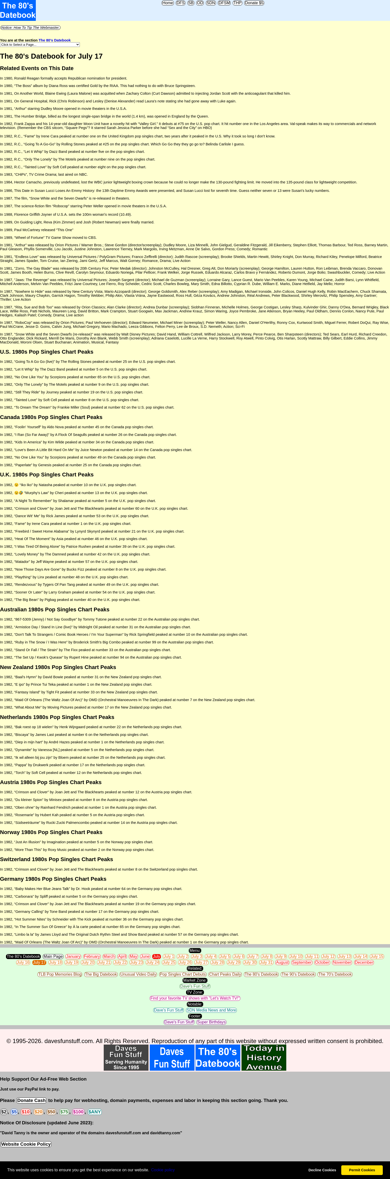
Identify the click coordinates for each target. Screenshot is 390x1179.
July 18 (55, 962)
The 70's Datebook (335, 974)
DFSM (224, 3)
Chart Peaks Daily (225, 974)
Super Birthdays (211, 1022)
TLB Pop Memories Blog (59, 974)
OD (200, 3)
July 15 (377, 956)
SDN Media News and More (211, 1010)
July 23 (136, 962)
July (156, 956)
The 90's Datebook (298, 974)
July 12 (328, 956)
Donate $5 (254, 3)
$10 (25, 1111)
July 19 (71, 962)
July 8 (267, 956)
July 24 (152, 962)
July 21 (104, 962)
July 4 (211, 956)
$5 (14, 1111)
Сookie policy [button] (163, 1170)
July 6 (239, 956)
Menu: (195, 950)
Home (167, 3)
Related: (195, 968)
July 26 (185, 962)
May (133, 956)
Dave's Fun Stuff (194, 986)
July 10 (296, 956)
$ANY (95, 1111)
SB (191, 3)
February (92, 956)
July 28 (217, 962)
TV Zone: (195, 992)
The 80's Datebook (55, 40)
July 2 (183, 956)
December (364, 962)
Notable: (195, 1004)
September (301, 962)
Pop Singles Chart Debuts (183, 974)
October (322, 962)
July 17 (39, 962)
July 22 (120, 962)
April (122, 956)
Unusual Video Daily (138, 974)
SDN (211, 3)
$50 (51, 1111)
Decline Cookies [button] (322, 1170)
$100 (78, 1111)
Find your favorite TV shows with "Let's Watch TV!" (195, 998)
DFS (181, 3)
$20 (38, 1111)
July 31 (266, 962)
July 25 (169, 962)
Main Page (53, 956)
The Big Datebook (101, 974)
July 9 (281, 956)
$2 (3, 1111)
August (282, 962)
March (108, 956)
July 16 (23, 962)
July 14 (360, 956)
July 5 (225, 956)
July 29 (234, 962)
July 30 (250, 962)
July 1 (169, 956)
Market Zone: (195, 980)
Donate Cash (31, 1100)
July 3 (197, 956)
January (73, 956)
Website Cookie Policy (26, 1144)
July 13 (344, 956)
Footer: (195, 1016)
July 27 (201, 962)
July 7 (253, 956)
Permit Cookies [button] (362, 1170)
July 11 (312, 956)
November (342, 962)
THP (238, 3)
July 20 (88, 962)
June (145, 956)
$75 (64, 1111)
